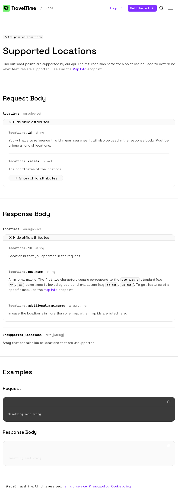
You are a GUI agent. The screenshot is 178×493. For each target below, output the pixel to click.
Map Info (79, 69)
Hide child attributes (29, 121)
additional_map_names (46, 306)
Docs (49, 8)
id (30, 133)
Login (117, 8)
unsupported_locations (22, 335)
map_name (35, 272)
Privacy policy (99, 486)
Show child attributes (35, 178)
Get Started (142, 8)
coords (33, 161)
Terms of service (75, 486)
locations (11, 114)
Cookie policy (121, 486)
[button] (161, 8)
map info (50, 290)
